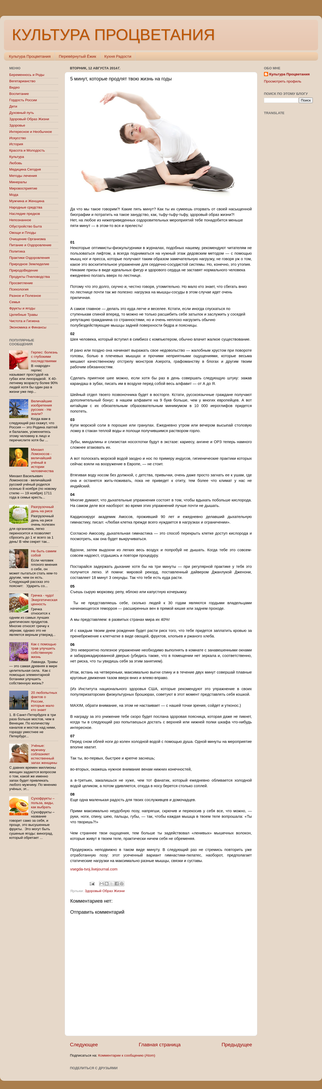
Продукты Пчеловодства (29, 277)
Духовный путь (21, 113)
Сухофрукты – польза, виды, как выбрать (42, 802)
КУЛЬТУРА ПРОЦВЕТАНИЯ (113, 34)
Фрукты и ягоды (22, 308)
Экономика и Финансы (27, 327)
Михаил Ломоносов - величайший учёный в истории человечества (42, 460)
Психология (19, 289)
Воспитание (19, 94)
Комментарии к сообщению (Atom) (126, 1055)
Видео (14, 87)
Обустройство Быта (25, 226)
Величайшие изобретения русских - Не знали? (41, 407)
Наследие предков (24, 214)
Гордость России (23, 100)
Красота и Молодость (27, 150)
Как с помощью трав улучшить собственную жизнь (43, 650)
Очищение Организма (27, 239)
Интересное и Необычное (30, 132)
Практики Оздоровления (29, 258)
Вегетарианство (22, 81)
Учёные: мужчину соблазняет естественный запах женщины (44, 754)
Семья (14, 302)
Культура (16, 157)
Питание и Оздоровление (30, 245)
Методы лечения (23, 176)
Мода (13, 195)
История (16, 144)
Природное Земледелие (29, 264)
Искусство (17, 138)
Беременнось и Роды (26, 75)
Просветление (21, 283)
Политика (17, 251)
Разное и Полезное (25, 296)
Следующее (84, 1044)
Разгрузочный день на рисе (42, 509)
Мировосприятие (23, 188)
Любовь (15, 163)
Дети (13, 106)
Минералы (18, 182)
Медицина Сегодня (25, 169)
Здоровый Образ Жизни (105, 891)
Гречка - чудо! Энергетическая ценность (44, 599)
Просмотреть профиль (282, 81)
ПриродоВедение (23, 270)
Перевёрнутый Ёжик (77, 56)
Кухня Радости (117, 56)
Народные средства (25, 207)
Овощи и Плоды (22, 233)
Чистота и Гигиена (24, 321)
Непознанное (20, 220)
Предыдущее (236, 1044)
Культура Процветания (30, 56)
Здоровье (17, 125)
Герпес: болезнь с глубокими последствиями (44, 356)
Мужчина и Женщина (26, 201)
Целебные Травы (23, 315)
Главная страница (160, 1044)
